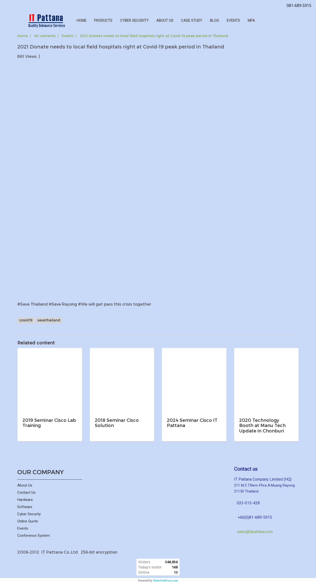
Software (24, 507)
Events (233, 20)
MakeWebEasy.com (165, 580)
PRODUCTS (103, 20)
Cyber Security (29, 514)
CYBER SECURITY (134, 20)
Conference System (33, 535)
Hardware (25, 499)
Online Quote (27, 521)
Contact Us (26, 492)
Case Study (191, 20)
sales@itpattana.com (255, 531)
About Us (24, 485)
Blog (214, 20)
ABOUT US (164, 20)
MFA (251, 20)
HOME (81, 20)
